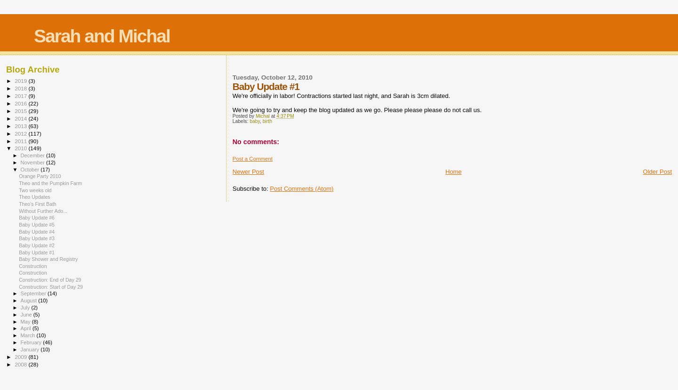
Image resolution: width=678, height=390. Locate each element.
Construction (33, 266)
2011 (21, 141)
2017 (21, 96)
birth (267, 121)
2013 (21, 126)
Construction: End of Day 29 (50, 280)
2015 (21, 111)
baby (255, 121)
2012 (21, 133)
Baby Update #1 (37, 252)
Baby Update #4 (37, 232)
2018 (21, 88)
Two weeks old (35, 190)
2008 (21, 364)
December (33, 155)
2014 (21, 118)
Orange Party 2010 (40, 176)
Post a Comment (253, 159)
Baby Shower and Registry (48, 259)
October (31, 169)
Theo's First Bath (37, 204)
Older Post (657, 171)
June (27, 314)
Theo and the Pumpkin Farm (50, 183)
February (32, 342)
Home (453, 171)
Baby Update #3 (37, 238)
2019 (21, 81)
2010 (21, 148)
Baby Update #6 (37, 217)
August (30, 300)
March (29, 335)
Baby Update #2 (37, 245)
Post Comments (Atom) (301, 188)
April (26, 328)
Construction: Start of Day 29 (51, 287)
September (34, 293)
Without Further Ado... (43, 211)
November (33, 162)
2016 (21, 103)
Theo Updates (34, 197)
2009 (21, 357)
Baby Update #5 (37, 225)
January (31, 349)
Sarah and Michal (102, 36)
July (26, 307)
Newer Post (248, 171)
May (26, 322)
